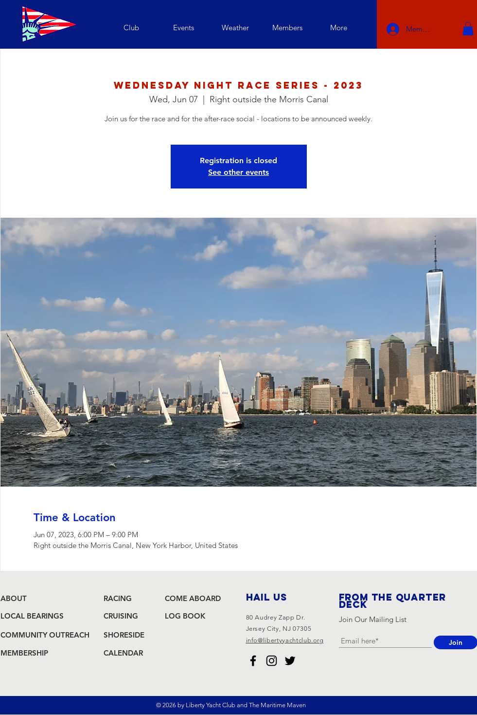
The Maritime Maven (277, 705)
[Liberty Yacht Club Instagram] (272, 661)
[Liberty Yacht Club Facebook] (253, 661)
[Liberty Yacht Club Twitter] (290, 661)
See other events (238, 172)
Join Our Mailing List (372, 619)
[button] (132, 27)
